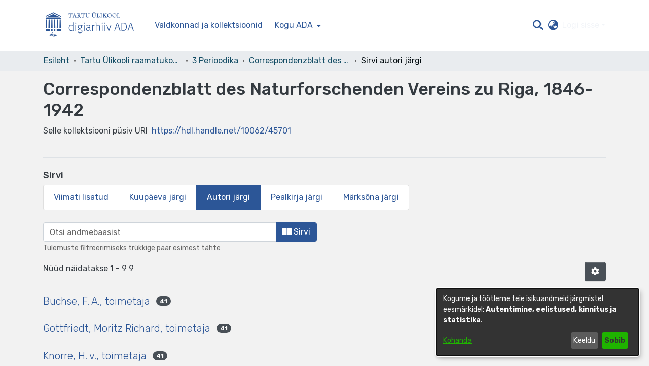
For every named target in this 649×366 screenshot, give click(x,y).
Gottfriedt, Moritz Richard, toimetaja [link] (126, 328)
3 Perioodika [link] (215, 60)
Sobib (614, 340)
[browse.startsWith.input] (159, 232)
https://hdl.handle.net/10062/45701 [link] (221, 131)
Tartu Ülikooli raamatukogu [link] (131, 60)
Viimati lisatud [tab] (81, 197)
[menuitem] (297, 25)
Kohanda (457, 340)
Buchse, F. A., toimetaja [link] (96, 301)
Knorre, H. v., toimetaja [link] (95, 356)
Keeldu (584, 340)
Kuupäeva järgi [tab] (157, 197)
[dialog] (537, 322)
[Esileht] (94, 25)
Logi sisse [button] (581, 25)
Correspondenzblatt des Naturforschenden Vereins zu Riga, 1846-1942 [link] (299, 60)
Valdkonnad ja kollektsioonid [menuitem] (209, 25)
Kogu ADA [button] (294, 25)
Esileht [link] (56, 60)
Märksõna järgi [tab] (371, 197)
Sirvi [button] (296, 232)
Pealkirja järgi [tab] (296, 197)
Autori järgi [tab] (228, 197)
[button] (537, 25)
